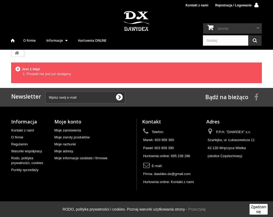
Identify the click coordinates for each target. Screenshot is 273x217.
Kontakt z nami (197, 5)
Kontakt (151, 121)
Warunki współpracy (26, 151)
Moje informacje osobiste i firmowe (80, 158)
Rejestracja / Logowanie (233, 5)
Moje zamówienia (67, 130)
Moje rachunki (65, 144)
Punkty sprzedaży (25, 170)
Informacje (54, 40)
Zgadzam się (258, 209)
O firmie (29, 40)
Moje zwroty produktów (72, 137)
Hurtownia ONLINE (92, 40)
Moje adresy (63, 151)
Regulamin (19, 144)
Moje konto (67, 121)
